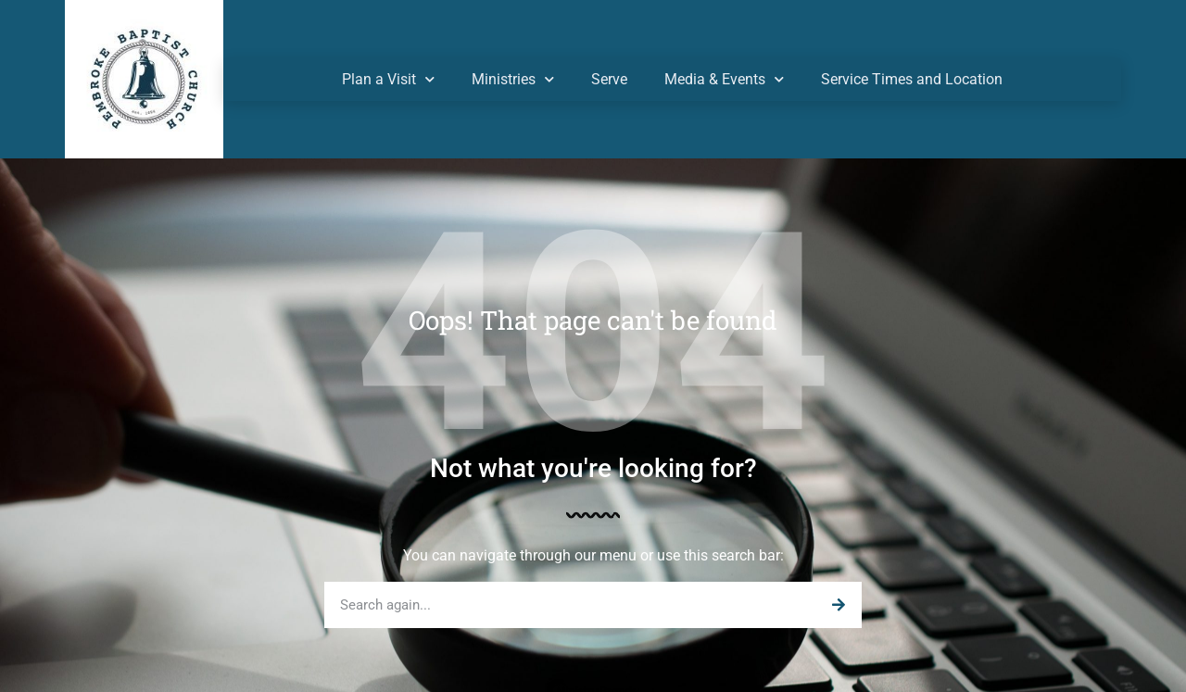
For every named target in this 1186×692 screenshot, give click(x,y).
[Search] (838, 605)
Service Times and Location (912, 79)
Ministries (513, 79)
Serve (609, 79)
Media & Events (724, 79)
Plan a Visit (388, 79)
